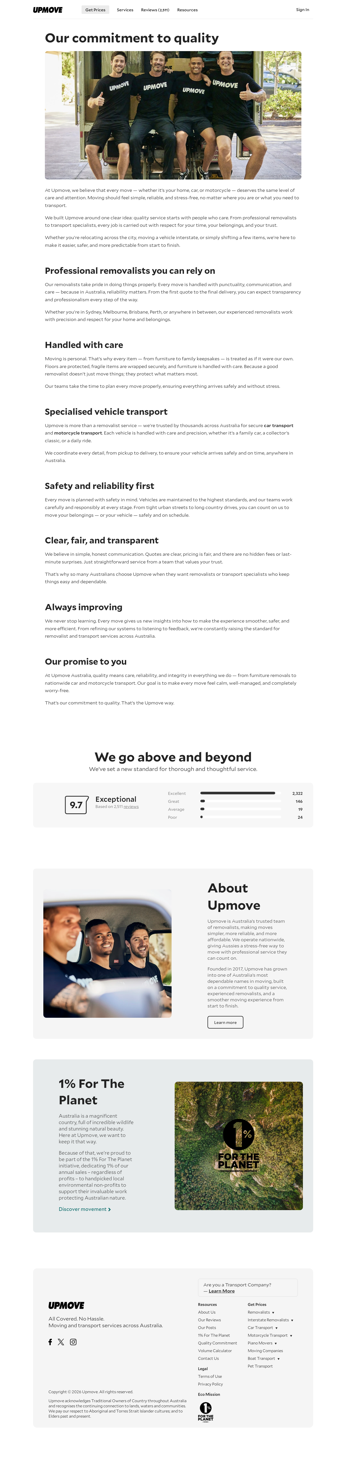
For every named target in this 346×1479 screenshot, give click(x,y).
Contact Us (208, 1358)
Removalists (259, 1312)
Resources (187, 9)
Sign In (302, 9)
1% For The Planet (214, 1335)
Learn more (225, 1022)
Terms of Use (210, 1376)
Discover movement (83, 1209)
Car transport (260, 1327)
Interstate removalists (268, 1319)
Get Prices (95, 9)
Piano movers (260, 1342)
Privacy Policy (210, 1384)
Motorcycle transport (268, 1335)
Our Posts (207, 1327)
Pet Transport (260, 1366)
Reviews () (155, 9)
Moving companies (265, 1350)
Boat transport (261, 1358)
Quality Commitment (217, 1342)
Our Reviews (209, 1319)
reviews (131, 806)
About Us (206, 1312)
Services (125, 9)
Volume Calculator (215, 1350)
